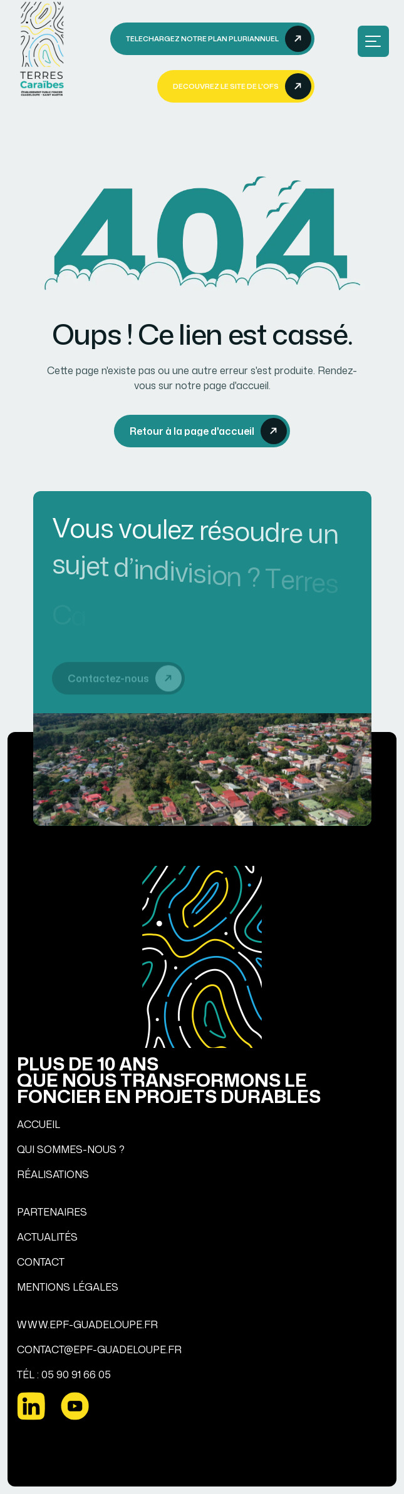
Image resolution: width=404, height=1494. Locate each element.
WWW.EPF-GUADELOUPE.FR (87, 1324)
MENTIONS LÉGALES (67, 1287)
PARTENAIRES (52, 1212)
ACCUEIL (38, 1124)
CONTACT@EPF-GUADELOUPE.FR (99, 1349)
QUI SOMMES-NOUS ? (71, 1149)
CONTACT (41, 1262)
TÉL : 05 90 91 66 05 (64, 1374)
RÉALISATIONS (53, 1174)
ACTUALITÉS (47, 1237)
